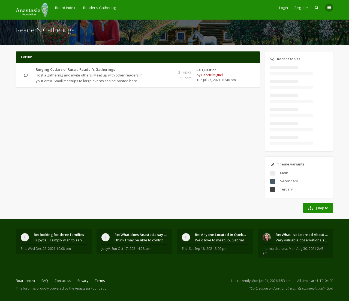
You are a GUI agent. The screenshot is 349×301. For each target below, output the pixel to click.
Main (284, 172)
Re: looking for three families (59, 234)
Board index (25, 280)
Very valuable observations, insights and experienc (302, 240)
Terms (100, 280)
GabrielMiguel (212, 75)
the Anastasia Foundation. (89, 288)
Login (283, 7)
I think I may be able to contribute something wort (141, 240)
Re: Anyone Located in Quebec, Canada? (221, 234)
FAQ (44, 280)
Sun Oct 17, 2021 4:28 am (131, 248)
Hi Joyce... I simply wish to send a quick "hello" (60, 240)
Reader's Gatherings (45, 29)
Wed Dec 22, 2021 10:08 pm (49, 248)
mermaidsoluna (275, 248)
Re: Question (206, 70)
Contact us (63, 280)
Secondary (289, 181)
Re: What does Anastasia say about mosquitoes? (141, 234)
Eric (23, 248)
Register (301, 7)
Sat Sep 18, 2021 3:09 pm (208, 248)
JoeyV (105, 248)
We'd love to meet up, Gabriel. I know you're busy (221, 240)
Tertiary (286, 189)
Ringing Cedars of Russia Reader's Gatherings (75, 69)
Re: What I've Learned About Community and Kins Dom (302, 234)
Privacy (82, 280)
